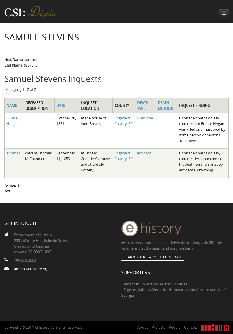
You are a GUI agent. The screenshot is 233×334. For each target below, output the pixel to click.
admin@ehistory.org (31, 268)
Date (60, 105)
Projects (158, 327)
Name (11, 105)
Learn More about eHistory (152, 257)
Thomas (13, 153)
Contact (190, 327)
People (174, 327)
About (142, 327)
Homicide (145, 118)
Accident (144, 153)
